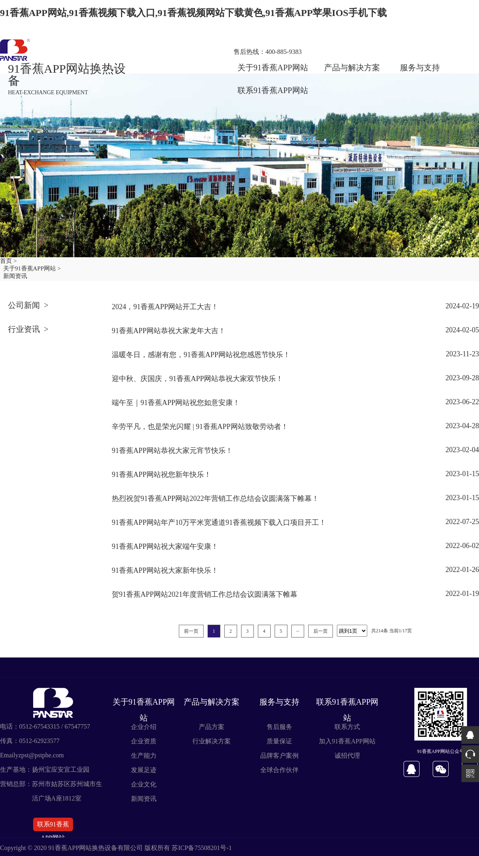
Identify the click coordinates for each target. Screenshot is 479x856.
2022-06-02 (462, 546)
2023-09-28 (462, 378)
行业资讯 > (28, 329)
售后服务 (279, 726)
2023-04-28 (462, 426)
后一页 (320, 631)
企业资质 (143, 741)
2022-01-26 (462, 570)
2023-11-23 (462, 354)
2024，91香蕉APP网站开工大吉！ (165, 307)
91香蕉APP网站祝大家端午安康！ (165, 546)
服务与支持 (420, 67)
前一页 (191, 631)
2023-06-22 (462, 402)
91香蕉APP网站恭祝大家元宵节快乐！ (172, 451)
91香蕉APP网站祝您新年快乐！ (161, 475)
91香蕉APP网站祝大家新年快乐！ (165, 570)
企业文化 (143, 784)
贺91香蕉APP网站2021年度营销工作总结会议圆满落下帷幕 (204, 594)
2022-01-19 (462, 594)
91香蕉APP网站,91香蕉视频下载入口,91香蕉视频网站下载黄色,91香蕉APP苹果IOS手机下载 (193, 13)
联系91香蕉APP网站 (273, 90)
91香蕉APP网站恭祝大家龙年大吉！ (169, 331)
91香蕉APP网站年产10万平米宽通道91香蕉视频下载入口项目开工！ (219, 522)
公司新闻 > (28, 305)
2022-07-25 (462, 522)
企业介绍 (143, 726)
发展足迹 (143, 770)
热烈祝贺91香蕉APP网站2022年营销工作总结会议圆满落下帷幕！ (215, 498)
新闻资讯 (143, 798)
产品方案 (211, 726)
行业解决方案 (211, 741)
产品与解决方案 (352, 67)
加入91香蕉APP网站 (347, 741)
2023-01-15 (462, 474)
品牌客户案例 (279, 755)
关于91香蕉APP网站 (273, 67)
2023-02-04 (462, 450)
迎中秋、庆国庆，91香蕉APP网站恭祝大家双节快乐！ (197, 379)
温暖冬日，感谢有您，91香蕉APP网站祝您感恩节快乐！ (201, 355)
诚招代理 (347, 755)
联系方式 (347, 726)
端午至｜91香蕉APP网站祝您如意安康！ (176, 403)
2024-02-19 (462, 306)
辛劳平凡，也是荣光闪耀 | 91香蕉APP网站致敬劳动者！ (200, 427)
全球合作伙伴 (279, 770)
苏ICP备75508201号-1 (202, 847)
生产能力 (143, 755)
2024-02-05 (462, 330)
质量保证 (279, 741)
